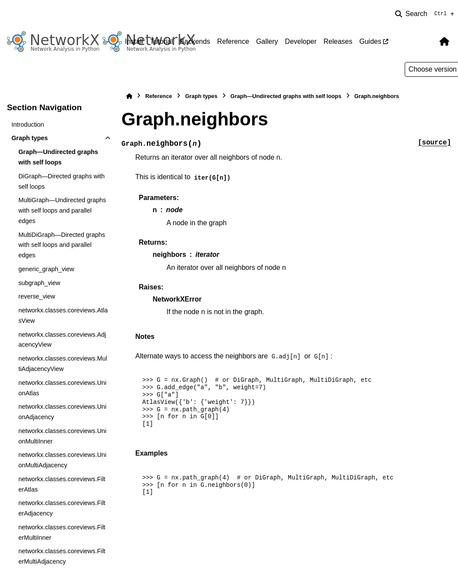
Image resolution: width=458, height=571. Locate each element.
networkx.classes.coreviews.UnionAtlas (62, 388)
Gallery (267, 41)
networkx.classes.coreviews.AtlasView (62, 315)
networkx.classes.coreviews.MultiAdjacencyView (62, 363)
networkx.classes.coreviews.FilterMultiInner (61, 532)
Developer (301, 41)
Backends (195, 41)
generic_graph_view (46, 269)
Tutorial (161, 41)
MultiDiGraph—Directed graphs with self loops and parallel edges (61, 245)
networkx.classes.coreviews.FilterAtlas (61, 484)
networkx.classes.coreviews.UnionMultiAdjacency (62, 460)
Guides (370, 41)
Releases (338, 41)
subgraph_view (39, 282)
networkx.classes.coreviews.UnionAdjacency (62, 411)
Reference (233, 41)
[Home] (129, 96)
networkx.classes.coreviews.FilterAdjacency (61, 508)
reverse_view (36, 296)
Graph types (29, 138)
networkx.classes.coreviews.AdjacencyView (62, 339)
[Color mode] (426, 41)
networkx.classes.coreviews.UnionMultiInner (62, 436)
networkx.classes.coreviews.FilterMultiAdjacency (61, 556)
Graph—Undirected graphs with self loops (58, 157)
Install (134, 41)
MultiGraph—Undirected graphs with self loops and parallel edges (62, 210)
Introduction (27, 124)
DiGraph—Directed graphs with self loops (61, 181)
